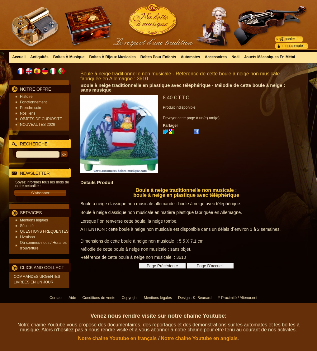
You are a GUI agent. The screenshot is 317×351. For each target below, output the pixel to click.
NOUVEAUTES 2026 (37, 124)
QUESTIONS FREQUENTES (44, 231)
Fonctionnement (33, 102)
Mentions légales (34, 220)
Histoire (26, 96)
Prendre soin (30, 108)
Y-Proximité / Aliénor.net (237, 298)
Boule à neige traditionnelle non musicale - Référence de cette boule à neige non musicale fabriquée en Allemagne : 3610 (180, 76)
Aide (72, 298)
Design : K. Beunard (194, 298)
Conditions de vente (98, 298)
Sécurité (27, 226)
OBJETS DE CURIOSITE (41, 119)
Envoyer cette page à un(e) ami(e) (191, 118)
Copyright (129, 298)
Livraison (27, 237)
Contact (56, 298)
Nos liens (27, 113)
